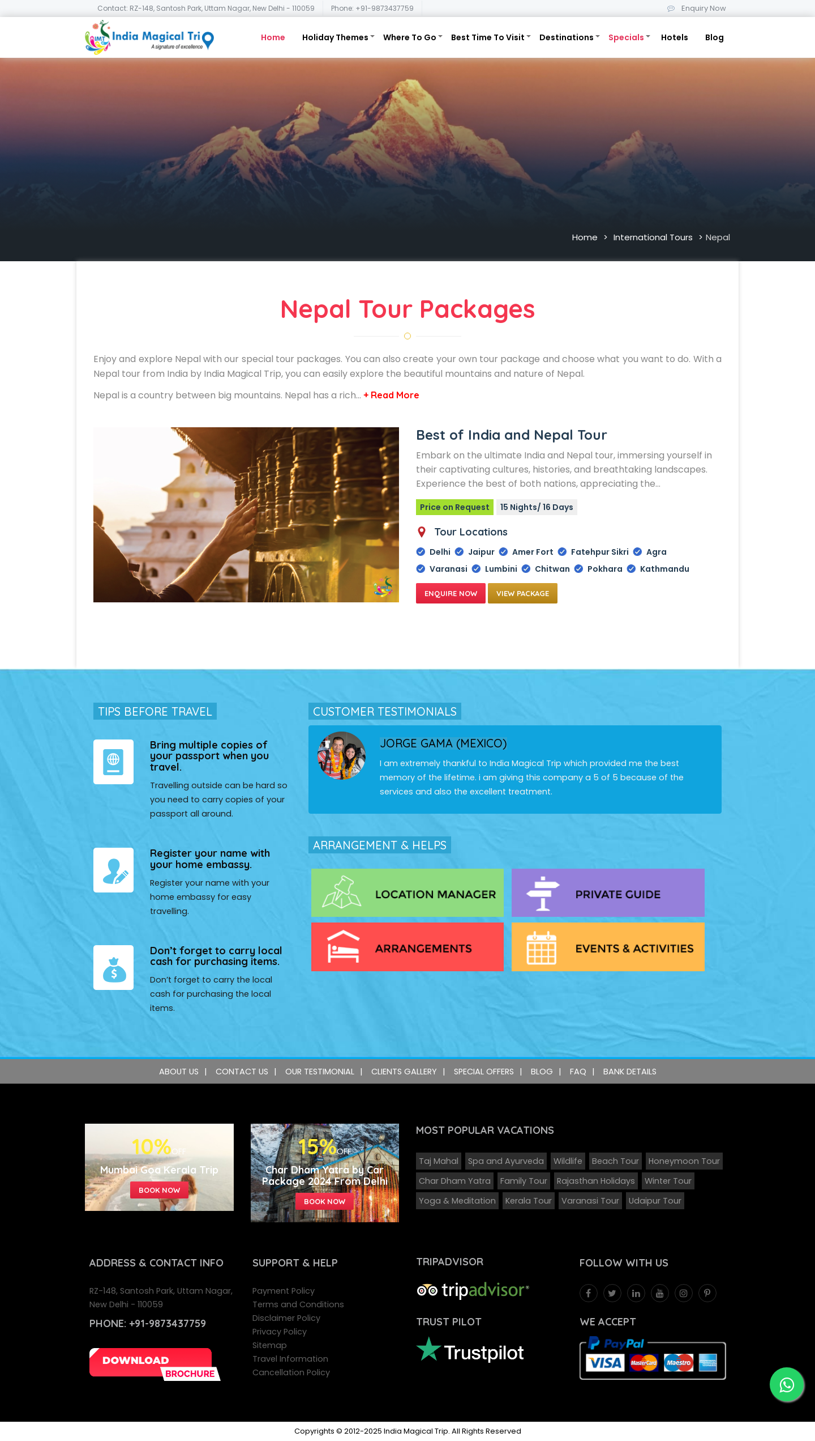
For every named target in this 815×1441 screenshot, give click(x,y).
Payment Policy (283, 1291)
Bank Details (630, 1071)
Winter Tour (668, 1181)
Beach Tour (615, 1161)
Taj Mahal (438, 1161)
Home (273, 37)
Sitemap (269, 1345)
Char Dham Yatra (455, 1181)
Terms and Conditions (298, 1304)
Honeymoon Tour (684, 1161)
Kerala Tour (528, 1200)
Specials (626, 37)
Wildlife (568, 1161)
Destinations (566, 37)
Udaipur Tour (655, 1200)
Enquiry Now (694, 8)
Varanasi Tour (590, 1200)
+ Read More (391, 395)
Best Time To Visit (488, 37)
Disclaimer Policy (286, 1318)
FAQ (578, 1071)
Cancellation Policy (291, 1372)
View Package (522, 593)
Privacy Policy (279, 1331)
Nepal (718, 237)
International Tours (653, 237)
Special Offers (484, 1071)
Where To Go (409, 37)
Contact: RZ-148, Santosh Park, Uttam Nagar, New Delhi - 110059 (206, 8)
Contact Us (242, 1071)
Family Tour (523, 1181)
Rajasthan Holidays (596, 1181)
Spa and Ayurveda (506, 1161)
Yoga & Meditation (457, 1200)
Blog (714, 37)
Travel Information (290, 1359)
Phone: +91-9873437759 (372, 8)
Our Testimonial (319, 1071)
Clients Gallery (404, 1071)
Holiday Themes (335, 37)
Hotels (674, 37)
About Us (179, 1071)
